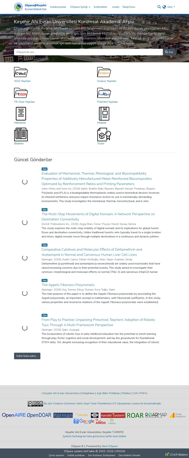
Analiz (115, 7)
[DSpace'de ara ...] (88, 52)
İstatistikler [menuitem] (100, 7)
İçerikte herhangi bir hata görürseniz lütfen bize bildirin (94, 436)
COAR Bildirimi (176, 455)
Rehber (126, 393)
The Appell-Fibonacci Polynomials (68, 285)
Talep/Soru (128, 7)
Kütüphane (88, 393)
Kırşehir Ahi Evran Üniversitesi (61, 393)
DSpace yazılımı (73, 451)
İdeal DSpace (110, 446)
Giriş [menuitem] (170, 7)
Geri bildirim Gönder (129, 455)
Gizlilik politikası (76, 455)
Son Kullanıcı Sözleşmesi (101, 455)
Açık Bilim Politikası (108, 393)
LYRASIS (119, 451)
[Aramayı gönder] (159, 7)
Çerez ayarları (56, 455)
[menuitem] (80, 7)
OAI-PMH (139, 393)
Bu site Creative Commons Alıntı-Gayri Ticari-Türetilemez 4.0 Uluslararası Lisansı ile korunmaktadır (102, 403)
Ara (169, 52)
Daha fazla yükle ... (27, 356)
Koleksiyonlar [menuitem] (58, 7)
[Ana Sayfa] (30, 7)
